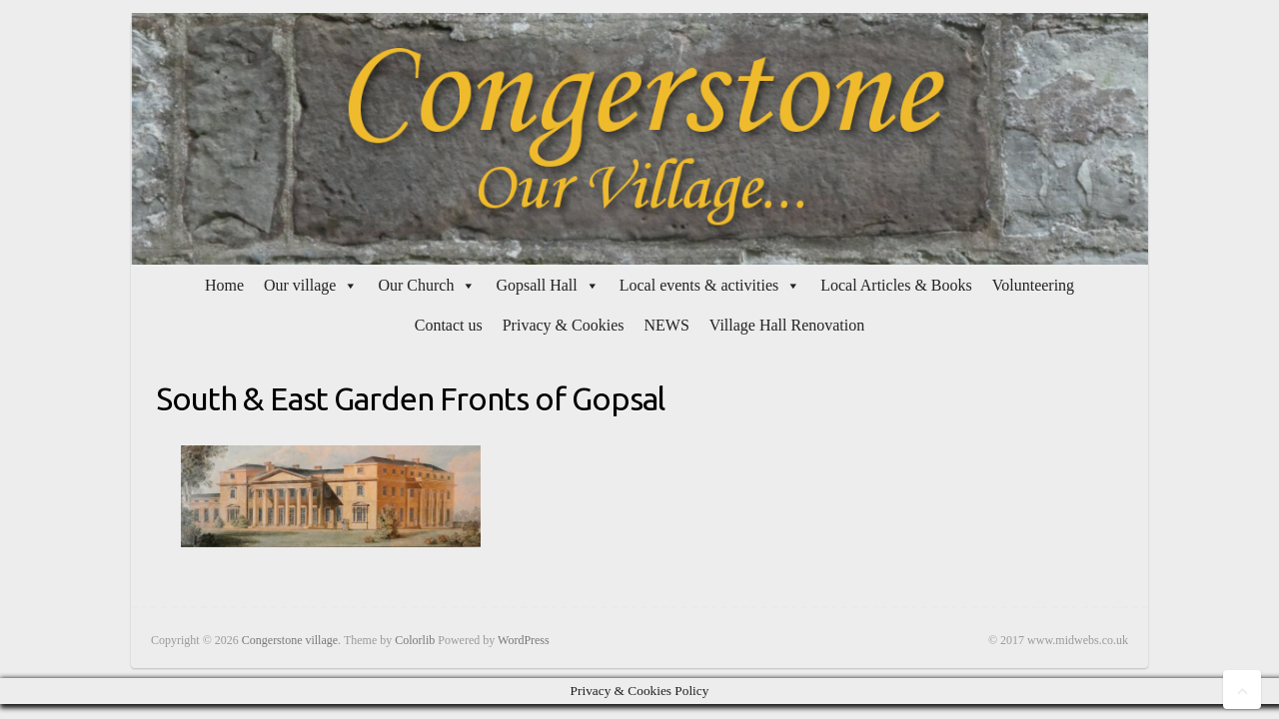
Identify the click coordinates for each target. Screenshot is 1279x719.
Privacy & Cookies (564, 325)
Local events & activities (699, 285)
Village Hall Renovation (786, 325)
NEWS (665, 325)
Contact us (449, 325)
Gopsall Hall (536, 285)
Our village (300, 285)
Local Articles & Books (896, 285)
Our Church (416, 285)
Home (224, 285)
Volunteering (1033, 285)
